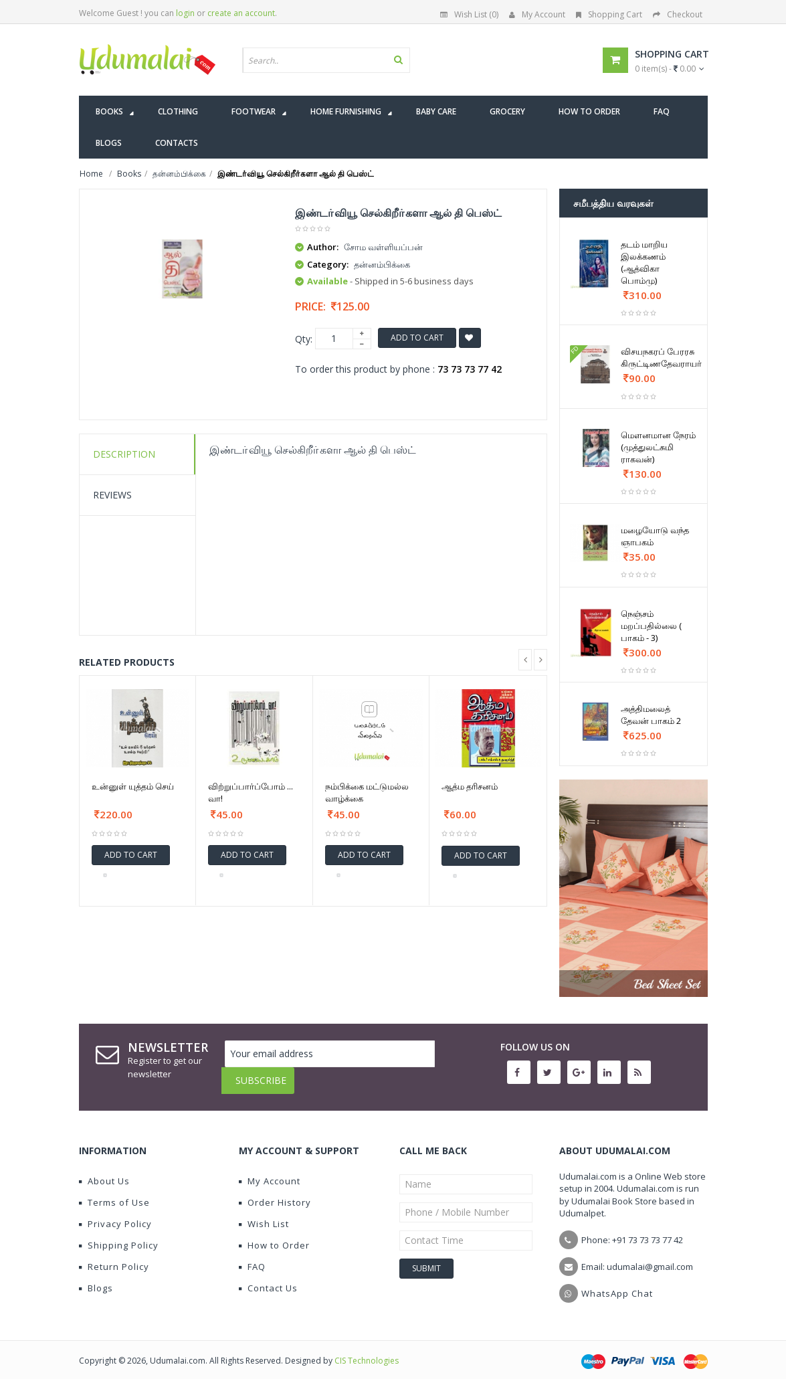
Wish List (264, 1214)
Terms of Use (114, 1192)
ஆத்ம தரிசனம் (469, 786)
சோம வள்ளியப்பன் (383, 247)
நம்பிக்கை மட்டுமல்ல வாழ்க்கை (367, 792)
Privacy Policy (115, 1214)
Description (124, 454)
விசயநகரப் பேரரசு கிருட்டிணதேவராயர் (661, 357)
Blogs (96, 1278)
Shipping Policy (119, 1235)
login (185, 13)
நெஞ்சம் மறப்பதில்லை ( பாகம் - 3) (651, 626)
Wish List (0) (469, 14)
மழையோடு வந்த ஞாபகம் (655, 536)
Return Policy (114, 1257)
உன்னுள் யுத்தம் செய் (133, 786)
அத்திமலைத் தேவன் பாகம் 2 (651, 715)
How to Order (274, 1235)
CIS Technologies (366, 1350)
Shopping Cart (609, 14)
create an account (241, 13)
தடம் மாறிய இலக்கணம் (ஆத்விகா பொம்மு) (644, 262)
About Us (104, 1171)
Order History (275, 1192)
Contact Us (268, 1278)
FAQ (252, 1257)
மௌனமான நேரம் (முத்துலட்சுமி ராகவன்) (658, 447)
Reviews (112, 494)
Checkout (677, 14)
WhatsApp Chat (617, 1283)
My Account (537, 14)
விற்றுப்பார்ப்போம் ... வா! (250, 792)
